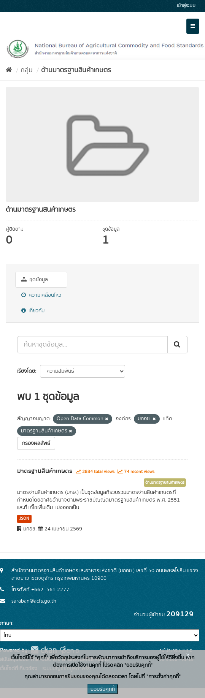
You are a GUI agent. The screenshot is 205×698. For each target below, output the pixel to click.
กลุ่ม (27, 70)
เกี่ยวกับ (32, 311)
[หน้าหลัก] (9, 70)
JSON (24, 519)
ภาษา (6, 623)
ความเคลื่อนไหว (41, 295)
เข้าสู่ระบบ (186, 5)
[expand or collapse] (192, 26)
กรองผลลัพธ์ (36, 443)
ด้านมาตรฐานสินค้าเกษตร (76, 70)
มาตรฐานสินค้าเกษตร (44, 471)
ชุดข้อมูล (34, 279)
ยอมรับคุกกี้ (103, 689)
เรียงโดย (26, 371)
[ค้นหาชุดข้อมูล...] (92, 344)
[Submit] (177, 344)
